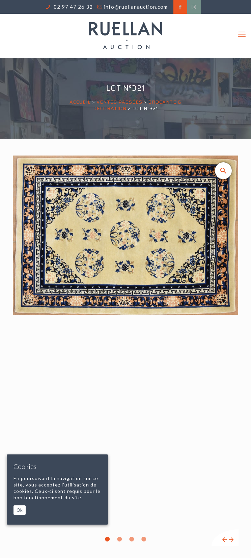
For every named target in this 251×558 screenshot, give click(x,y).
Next (231, 539)
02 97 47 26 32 (72, 7)
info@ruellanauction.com (136, 7)
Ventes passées (119, 102)
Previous (224, 539)
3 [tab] (131, 539)
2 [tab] (119, 539)
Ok (20, 510)
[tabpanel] (125, 351)
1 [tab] (107, 539)
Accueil (80, 102)
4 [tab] (143, 539)
